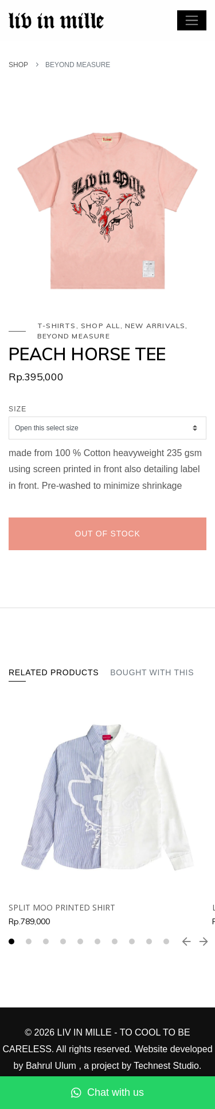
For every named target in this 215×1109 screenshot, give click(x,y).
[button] (11, 941)
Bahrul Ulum (52, 1066)
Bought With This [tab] (152, 672)
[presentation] (186, 941)
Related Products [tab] (54, 672)
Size (17, 409)
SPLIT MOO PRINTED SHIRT (62, 907)
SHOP (18, 65)
